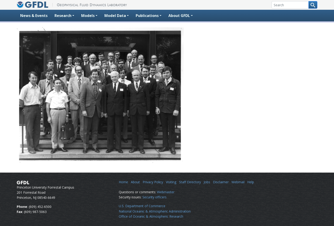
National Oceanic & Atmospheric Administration (155, 211)
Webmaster (165, 192)
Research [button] (63, 15)
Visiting (171, 182)
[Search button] (312, 5)
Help (250, 182)
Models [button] (88, 15)
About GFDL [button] (179, 15)
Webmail (237, 182)
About (135, 182)
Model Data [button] (115, 15)
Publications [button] (147, 15)
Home (123, 182)
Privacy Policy (153, 182)
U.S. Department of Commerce (142, 206)
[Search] (290, 5)
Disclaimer (221, 182)
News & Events (34, 15)
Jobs (207, 182)
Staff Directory (190, 182)
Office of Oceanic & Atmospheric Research (151, 216)
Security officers (154, 197)
